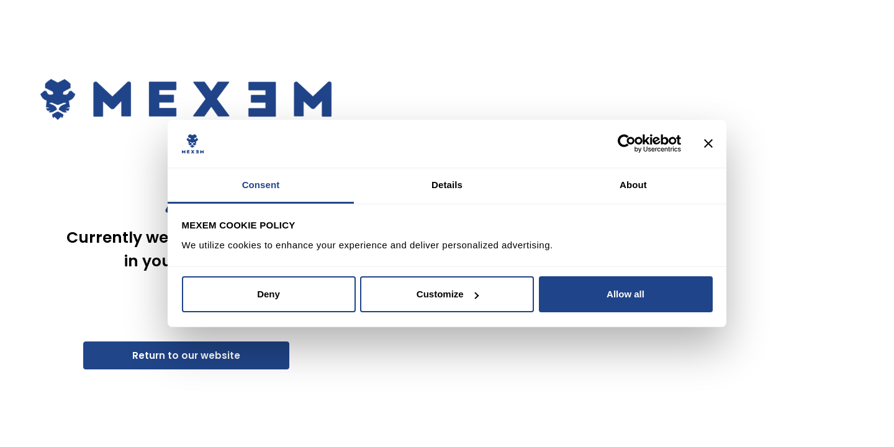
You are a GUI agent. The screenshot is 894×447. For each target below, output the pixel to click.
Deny (268, 294)
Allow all (625, 294)
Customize (448, 294)
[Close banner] (708, 144)
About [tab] (633, 184)
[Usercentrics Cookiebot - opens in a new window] (626, 144)
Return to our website (186, 355)
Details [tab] (447, 184)
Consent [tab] (261, 184)
